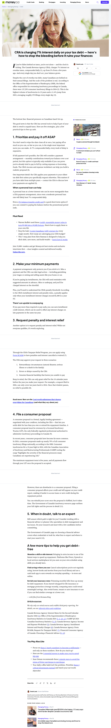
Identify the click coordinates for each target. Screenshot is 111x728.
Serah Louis (79, 64)
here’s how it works (60, 239)
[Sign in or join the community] (105, 2)
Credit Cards (31, 2)
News (87, 2)
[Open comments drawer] (77, 68)
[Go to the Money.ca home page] (11, 2)
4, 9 (54, 621)
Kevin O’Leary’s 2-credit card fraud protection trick (87, 162)
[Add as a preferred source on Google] (86, 73)
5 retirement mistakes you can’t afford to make (88, 151)
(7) (58, 630)
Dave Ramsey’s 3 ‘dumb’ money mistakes (86, 184)
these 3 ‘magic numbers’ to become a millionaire (59, 647)
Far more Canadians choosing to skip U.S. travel (87, 173)
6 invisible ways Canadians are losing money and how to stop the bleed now (59, 722)
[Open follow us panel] (96, 68)
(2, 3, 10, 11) (61, 618)
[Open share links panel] (87, 68)
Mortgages (53, 2)
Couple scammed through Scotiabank (87, 142)
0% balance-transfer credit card (31, 202)
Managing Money (76, 2)
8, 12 (62, 633)
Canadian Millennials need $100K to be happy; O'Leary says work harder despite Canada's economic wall (60, 710)
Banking (42, 2)
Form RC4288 (18, 355)
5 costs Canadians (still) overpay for (44, 231)
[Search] (97, 2)
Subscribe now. (19, 252)
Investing (63, 2)
